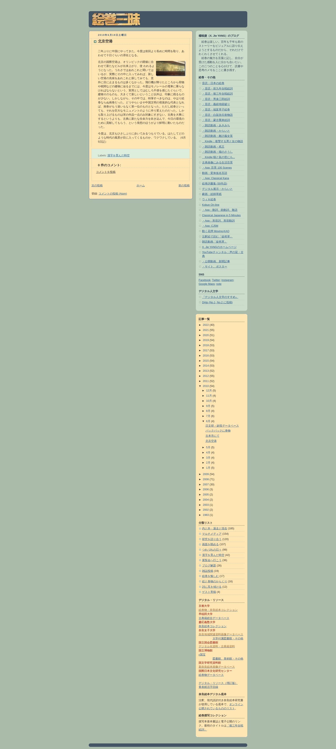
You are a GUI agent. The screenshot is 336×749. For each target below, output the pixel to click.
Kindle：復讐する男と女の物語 (222, 141)
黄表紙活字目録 (208, 687)
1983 (206, 514)
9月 (208, 406)
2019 (206, 340)
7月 (208, 416)
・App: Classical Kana (215, 178)
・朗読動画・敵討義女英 (217, 135)
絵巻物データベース (211, 675)
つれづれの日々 (212, 549)
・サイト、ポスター (214, 266)
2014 (206, 365)
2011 (206, 381)
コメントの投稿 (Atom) (113, 193)
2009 (206, 474)
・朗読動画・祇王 (213, 146)
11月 (209, 395)
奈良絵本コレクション (212, 626)
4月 (208, 452)
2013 (206, 370)
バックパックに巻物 (218, 430)
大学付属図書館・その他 (228, 638)
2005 (206, 494)
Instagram (227, 280)
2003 (206, 504)
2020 (206, 335)
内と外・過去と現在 (214, 528)
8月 (208, 410)
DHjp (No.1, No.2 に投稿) (217, 302)
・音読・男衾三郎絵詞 (216, 99)
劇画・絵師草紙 (212, 194)
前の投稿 (184, 185)
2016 (206, 355)
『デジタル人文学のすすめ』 (220, 297)
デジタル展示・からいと (217, 188)
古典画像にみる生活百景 (217, 162)
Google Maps (207, 283)
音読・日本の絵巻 (213, 83)
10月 (209, 400)
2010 (206, 386)
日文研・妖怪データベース (222, 425)
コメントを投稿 (106, 172)
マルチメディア (212, 533)
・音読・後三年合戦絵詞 (217, 93)
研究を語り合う (212, 539)
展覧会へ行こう (212, 560)
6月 (208, 421)
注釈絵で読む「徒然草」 (217, 236)
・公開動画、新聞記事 (216, 261)
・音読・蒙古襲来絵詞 (216, 120)
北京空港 (105, 41)
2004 (206, 499)
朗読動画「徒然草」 (214, 241)
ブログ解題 (209, 565)
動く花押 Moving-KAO (215, 231)
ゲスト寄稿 (209, 591)
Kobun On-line (210, 204)
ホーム (140, 185)
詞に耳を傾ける (212, 586)
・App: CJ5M (210, 225)
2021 (206, 330)
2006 (206, 489)
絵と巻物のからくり (214, 581)
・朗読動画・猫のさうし (217, 151)
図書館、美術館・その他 (228, 658)
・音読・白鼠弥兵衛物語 (217, 114)
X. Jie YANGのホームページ (219, 247)
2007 (206, 484)
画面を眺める (210, 544)
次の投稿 (97, 185)
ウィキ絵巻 (209, 199)
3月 (208, 457)
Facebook (204, 280)
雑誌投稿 (207, 570)
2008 (206, 479)
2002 (206, 509)
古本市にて (212, 435)
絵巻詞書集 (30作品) (214, 183)
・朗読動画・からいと (216, 130)
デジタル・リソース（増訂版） (218, 683)
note (219, 283)
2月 (208, 462)
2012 (206, 376)
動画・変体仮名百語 (214, 173)
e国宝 (202, 654)
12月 (209, 390)
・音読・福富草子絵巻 (216, 109)
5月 (208, 447)
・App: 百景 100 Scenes (217, 167)
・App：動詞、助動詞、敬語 (219, 209)
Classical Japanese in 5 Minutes (221, 215)
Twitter (216, 280)
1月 (208, 467)
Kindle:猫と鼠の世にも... (218, 157)
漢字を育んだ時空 (118, 155)
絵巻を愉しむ (210, 576)
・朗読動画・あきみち (216, 125)
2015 (206, 360)
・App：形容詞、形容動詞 (218, 220)
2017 (206, 350)
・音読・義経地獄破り (216, 104)
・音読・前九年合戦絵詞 (217, 88)
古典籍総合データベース (214, 618)
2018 (206, 345)
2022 (206, 324)
